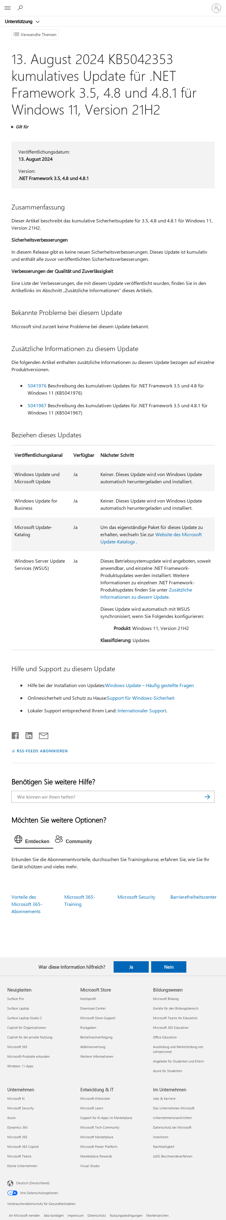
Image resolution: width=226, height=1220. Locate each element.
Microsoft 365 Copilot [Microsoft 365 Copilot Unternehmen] (23, 1146)
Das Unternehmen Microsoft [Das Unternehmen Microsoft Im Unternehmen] (173, 1108)
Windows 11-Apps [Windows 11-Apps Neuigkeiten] (20, 1066)
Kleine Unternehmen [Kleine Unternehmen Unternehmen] (22, 1165)
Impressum (76, 1215)
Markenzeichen (157, 1215)
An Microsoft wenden (24, 1215)
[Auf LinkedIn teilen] (26, 734)
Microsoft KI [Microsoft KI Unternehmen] (16, 1098)
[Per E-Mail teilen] (40, 734)
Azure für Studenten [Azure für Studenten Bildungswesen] (167, 1071)
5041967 (37, 405)
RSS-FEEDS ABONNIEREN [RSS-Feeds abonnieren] (42, 750)
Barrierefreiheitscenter (193, 897)
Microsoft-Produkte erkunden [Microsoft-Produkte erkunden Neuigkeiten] (28, 1056)
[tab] (33, 840)
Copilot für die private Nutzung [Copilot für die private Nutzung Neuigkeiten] (29, 1037)
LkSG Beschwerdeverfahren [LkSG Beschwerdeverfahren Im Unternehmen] (172, 1156)
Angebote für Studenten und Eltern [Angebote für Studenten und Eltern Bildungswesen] (178, 1061)
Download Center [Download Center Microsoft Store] (93, 1008)
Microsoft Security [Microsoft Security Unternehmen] (20, 1108)
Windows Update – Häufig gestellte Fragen (149, 685)
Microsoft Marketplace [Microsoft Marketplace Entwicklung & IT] (96, 1137)
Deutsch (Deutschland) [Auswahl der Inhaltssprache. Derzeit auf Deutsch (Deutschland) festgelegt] (32, 1183)
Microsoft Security (136, 897)
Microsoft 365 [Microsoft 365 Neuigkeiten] (17, 1046)
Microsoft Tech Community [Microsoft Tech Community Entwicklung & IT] (99, 1127)
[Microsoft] (112, 4)
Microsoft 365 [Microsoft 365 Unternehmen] (17, 1137)
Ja (131, 967)
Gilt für (22, 127)
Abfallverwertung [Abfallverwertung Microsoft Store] (92, 1046)
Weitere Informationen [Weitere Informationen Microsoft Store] (96, 1056)
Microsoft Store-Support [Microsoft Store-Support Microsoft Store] (97, 1018)
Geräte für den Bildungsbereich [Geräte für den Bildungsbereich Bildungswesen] (175, 1008)
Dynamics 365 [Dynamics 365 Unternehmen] (17, 1127)
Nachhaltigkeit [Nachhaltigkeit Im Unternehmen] (163, 1146)
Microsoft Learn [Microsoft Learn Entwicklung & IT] (91, 1108)
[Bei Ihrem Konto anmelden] (216, 8)
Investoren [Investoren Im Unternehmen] (160, 1137)
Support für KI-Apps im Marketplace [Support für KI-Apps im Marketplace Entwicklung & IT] (106, 1117)
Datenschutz (96, 1215)
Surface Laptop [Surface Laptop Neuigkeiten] (18, 1008)
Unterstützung (19, 21)
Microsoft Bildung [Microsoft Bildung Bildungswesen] (166, 998)
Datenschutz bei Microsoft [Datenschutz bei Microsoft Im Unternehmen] (172, 1127)
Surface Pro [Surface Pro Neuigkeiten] (15, 998)
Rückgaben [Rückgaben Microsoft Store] (88, 1027)
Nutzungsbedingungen (126, 1215)
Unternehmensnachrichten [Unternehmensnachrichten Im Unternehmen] (172, 1117)
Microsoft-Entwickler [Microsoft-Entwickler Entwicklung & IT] (95, 1098)
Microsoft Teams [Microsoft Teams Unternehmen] (19, 1156)
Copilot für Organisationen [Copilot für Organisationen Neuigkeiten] (26, 1027)
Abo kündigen (54, 1215)
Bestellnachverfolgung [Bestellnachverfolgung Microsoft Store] (96, 1037)
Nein (168, 967)
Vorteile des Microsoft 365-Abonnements (26, 904)
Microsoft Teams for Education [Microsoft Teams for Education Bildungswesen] (175, 1018)
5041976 (37, 385)
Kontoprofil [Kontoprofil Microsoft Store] (88, 998)
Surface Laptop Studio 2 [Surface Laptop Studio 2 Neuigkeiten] (24, 1018)
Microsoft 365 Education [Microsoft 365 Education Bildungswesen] (170, 1027)
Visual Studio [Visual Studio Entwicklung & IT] (89, 1165)
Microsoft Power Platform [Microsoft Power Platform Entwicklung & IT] (98, 1146)
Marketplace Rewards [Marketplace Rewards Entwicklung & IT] (96, 1156)
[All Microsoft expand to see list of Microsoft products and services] (7, 8)
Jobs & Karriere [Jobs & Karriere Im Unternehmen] (164, 1098)
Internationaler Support (142, 710)
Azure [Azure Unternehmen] (11, 1117)
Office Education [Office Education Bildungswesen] (165, 1037)
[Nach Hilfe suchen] (21, 8)
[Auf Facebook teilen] (15, 734)
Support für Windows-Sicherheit (140, 698)
